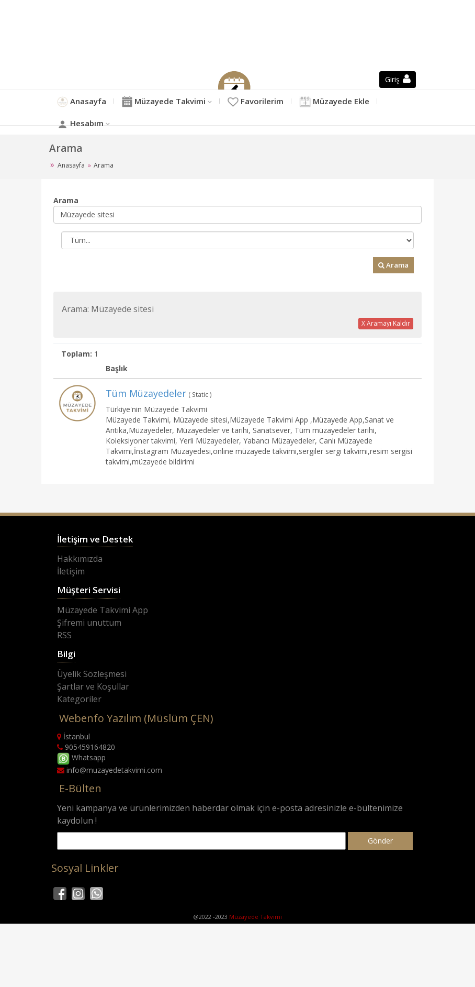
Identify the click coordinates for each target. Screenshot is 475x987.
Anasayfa (86, 107)
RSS (64, 658)
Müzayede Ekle (100, 141)
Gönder (380, 864)
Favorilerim (292, 107)
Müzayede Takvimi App (102, 633)
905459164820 (86, 770)
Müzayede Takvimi (183, 107)
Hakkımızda (80, 582)
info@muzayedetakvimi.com (109, 794)
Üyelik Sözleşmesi (92, 697)
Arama (393, 288)
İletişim (71, 595)
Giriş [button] (398, 79)
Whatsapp (81, 781)
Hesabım (187, 141)
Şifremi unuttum (89, 646)
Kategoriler (79, 722)
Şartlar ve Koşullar (93, 710)
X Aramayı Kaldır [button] (385, 346)
